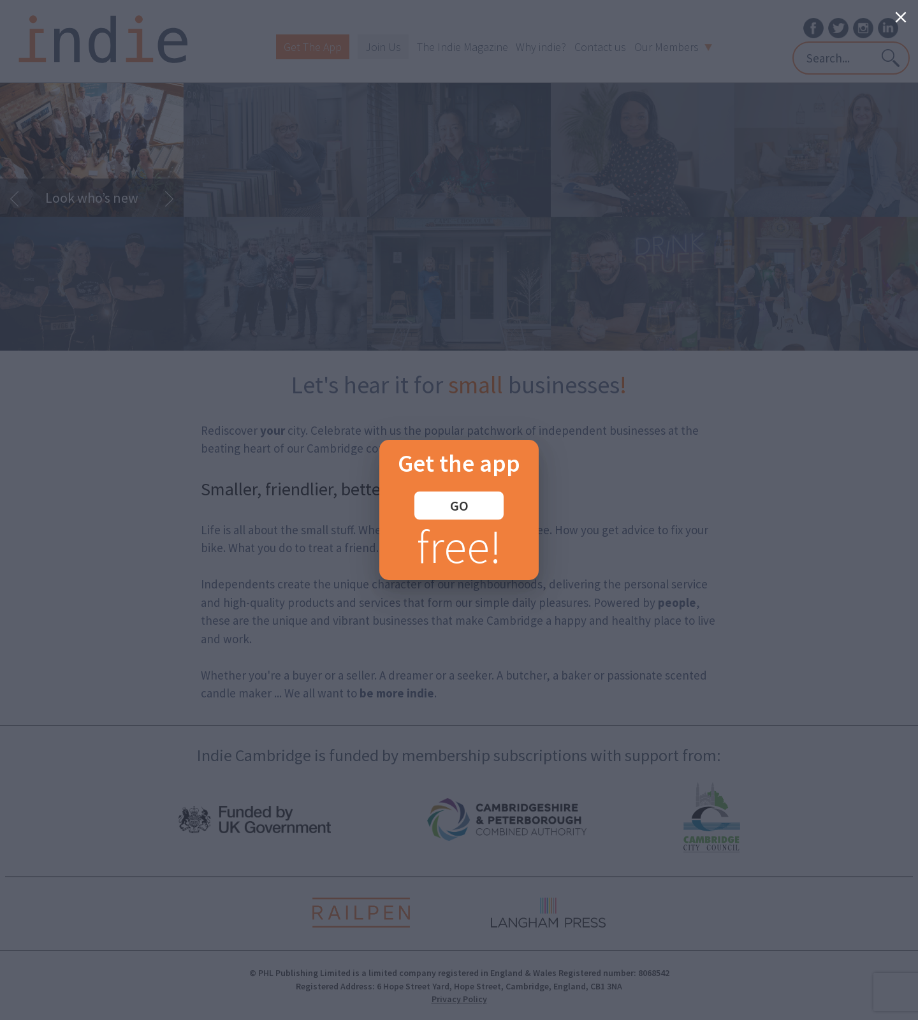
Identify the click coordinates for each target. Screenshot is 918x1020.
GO (459, 505)
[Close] (901, 17)
